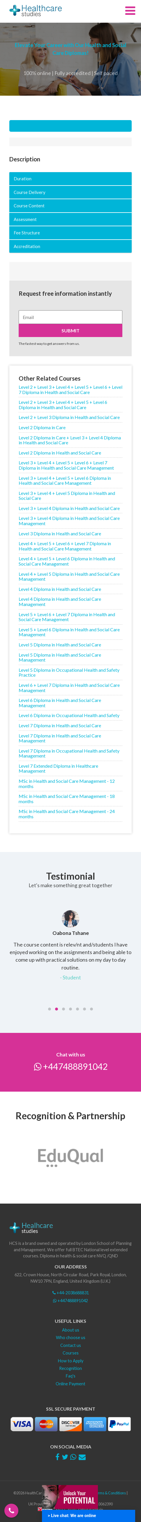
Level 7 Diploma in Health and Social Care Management (60, 738)
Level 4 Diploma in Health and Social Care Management (60, 601)
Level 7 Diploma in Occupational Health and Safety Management (69, 753)
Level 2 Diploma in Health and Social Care (60, 452)
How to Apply (70, 1360)
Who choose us (70, 1337)
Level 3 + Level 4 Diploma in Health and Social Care (69, 508)
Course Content (29, 205)
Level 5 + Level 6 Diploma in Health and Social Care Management (69, 632)
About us (70, 1329)
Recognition (70, 1368)
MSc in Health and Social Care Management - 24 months (67, 813)
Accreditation (27, 246)
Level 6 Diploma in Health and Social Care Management (60, 702)
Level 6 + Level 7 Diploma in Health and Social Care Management (69, 687)
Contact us (70, 1345)
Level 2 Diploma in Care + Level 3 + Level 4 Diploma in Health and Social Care (70, 440)
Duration (22, 178)
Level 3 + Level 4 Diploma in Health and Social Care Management (69, 520)
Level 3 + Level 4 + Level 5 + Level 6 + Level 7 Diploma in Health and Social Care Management (66, 465)
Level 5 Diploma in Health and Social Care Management (60, 657)
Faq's (70, 1375)
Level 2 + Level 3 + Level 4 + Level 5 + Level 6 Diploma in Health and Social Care (63, 404)
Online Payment (70, 1383)
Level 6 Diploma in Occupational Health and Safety (69, 715)
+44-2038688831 (70, 1292)
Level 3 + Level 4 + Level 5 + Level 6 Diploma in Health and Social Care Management (65, 480)
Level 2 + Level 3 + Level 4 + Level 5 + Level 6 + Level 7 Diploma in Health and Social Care (70, 389)
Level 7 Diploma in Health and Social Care (60, 725)
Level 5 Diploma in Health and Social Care (60, 644)
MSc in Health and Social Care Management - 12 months (67, 783)
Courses (71, 1352)
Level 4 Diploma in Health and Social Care (60, 589)
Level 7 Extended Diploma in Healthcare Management (58, 768)
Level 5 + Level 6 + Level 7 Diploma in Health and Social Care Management (67, 617)
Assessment (25, 219)
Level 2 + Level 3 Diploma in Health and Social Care (69, 417)
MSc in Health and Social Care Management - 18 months (67, 798)
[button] (49, 1009)
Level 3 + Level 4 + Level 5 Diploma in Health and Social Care (67, 495)
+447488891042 (70, 1066)
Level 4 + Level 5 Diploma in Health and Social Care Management (69, 576)
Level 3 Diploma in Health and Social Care (60, 533)
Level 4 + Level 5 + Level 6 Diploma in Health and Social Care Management (67, 561)
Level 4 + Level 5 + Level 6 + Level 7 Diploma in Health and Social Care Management (65, 546)
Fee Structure (27, 232)
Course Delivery (29, 192)
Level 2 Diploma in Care (42, 427)
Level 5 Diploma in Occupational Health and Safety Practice (69, 672)
